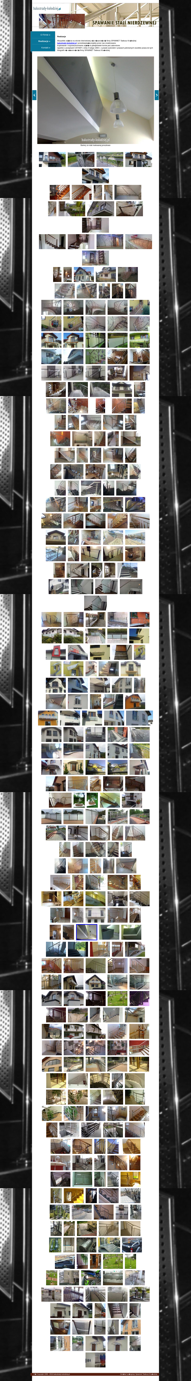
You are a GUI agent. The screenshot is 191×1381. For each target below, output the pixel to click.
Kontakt (44, 47)
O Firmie (44, 35)
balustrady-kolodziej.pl (62, 1374)
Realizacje (43, 41)
